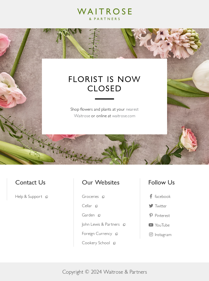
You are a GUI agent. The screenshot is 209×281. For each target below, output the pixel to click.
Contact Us (30, 182)
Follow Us (161, 182)
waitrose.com (123, 115)
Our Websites (100, 182)
